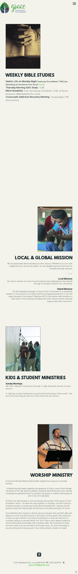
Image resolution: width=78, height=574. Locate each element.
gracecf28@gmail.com (39, 565)
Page (41, 84)
